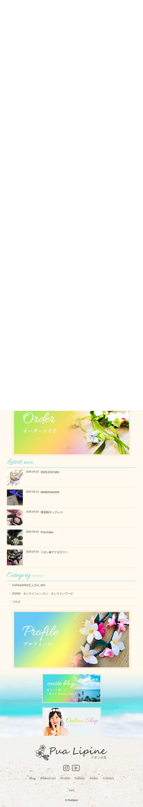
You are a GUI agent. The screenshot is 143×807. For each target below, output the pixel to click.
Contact (108, 778)
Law (71, 790)
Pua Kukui (47, 532)
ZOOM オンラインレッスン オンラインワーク (44, 593)
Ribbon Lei (48, 778)
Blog (32, 778)
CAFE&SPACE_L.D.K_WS (28, 585)
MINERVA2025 (50, 492)
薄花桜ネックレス (52, 512)
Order (94, 778)
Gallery (80, 778)
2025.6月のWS (50, 472)
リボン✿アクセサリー (54, 552)
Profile (65, 778)
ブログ (16, 601)
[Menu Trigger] (131, 6)
